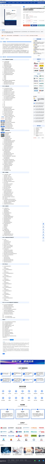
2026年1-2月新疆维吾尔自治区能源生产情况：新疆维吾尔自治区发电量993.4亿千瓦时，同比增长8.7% (6, 455)
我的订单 (43, 0)
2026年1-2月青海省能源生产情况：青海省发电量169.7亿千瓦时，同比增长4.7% (28, 455)
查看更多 (39, 55)
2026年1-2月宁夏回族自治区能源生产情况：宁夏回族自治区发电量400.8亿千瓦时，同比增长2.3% (17, 455)
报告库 (21, 2)
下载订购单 (35, 22)
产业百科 (17, 2)
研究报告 (13, 2)
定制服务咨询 (11, 339)
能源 (23, 6)
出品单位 (24, 15)
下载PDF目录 (41, 25)
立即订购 (26, 25)
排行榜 (31, 2)
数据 (35, 2)
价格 (23, 20)
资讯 (28, 2)
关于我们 (40, 0)
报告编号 (24, 14)
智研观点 (9, 2)
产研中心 (25, 2)
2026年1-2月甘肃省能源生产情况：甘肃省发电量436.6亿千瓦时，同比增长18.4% (40, 455)
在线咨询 (34, 25)
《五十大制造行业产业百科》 (22, 35)
